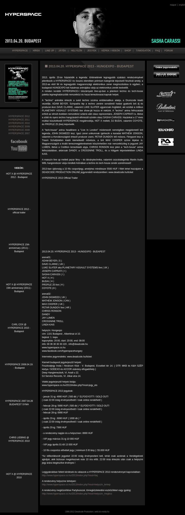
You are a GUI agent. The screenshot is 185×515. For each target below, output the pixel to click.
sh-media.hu (104, 512)
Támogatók (143, 50)
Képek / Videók (110, 50)
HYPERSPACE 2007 (19, 133)
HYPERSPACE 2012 (19, 116)
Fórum (168, 50)
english (182, 5)
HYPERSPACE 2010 (19, 123)
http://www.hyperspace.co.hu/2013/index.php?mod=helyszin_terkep (76, 484)
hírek (36, 50)
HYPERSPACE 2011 (19, 119)
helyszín (76, 50)
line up (49, 50)
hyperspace (20, 50)
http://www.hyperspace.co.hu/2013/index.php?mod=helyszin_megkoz (77, 493)
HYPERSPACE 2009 (19, 126)
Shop (128, 50)
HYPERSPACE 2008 (19, 130)
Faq (157, 50)
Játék (62, 50)
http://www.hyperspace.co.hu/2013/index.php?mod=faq (70, 475)
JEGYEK (92, 50)
